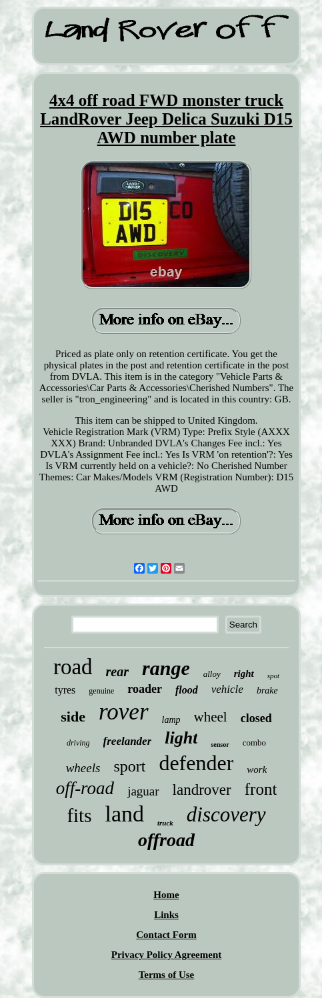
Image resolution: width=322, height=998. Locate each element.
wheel (210, 717)
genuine (101, 691)
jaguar (143, 791)
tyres (65, 690)
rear (117, 671)
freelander (127, 741)
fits (79, 815)
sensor (220, 744)
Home (166, 894)
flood (186, 690)
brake (267, 691)
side (73, 716)
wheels (83, 768)
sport (129, 766)
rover (124, 712)
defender (196, 763)
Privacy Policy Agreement (166, 954)
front (261, 789)
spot (273, 676)
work (257, 769)
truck (165, 823)
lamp (171, 720)
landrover (202, 789)
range (166, 668)
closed (256, 718)
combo (254, 743)
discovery (226, 814)
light (181, 738)
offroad (166, 839)
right (244, 673)
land (124, 813)
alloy (212, 674)
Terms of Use (167, 974)
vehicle (227, 689)
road (73, 667)
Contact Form (166, 934)
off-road (85, 788)
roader (144, 689)
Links (166, 914)
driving (78, 743)
